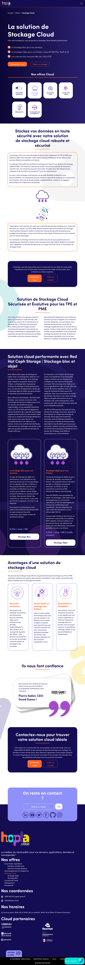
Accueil (10, 13)
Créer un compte (39, 64)
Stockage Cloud (10, 873)
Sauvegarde (8, 885)
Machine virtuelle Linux (16, 866)
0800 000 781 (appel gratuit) (15, 896)
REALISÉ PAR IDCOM (42, 963)
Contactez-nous (17, 64)
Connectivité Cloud (11, 880)
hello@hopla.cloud (11, 900)
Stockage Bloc (24, 536)
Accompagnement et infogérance (16, 871)
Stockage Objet (61, 542)
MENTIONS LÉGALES (41, 959)
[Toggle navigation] (81, 3)
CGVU (54, 959)
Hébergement (9, 883)
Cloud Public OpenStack (13, 864)
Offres (17, 13)
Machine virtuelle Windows (17, 868)
